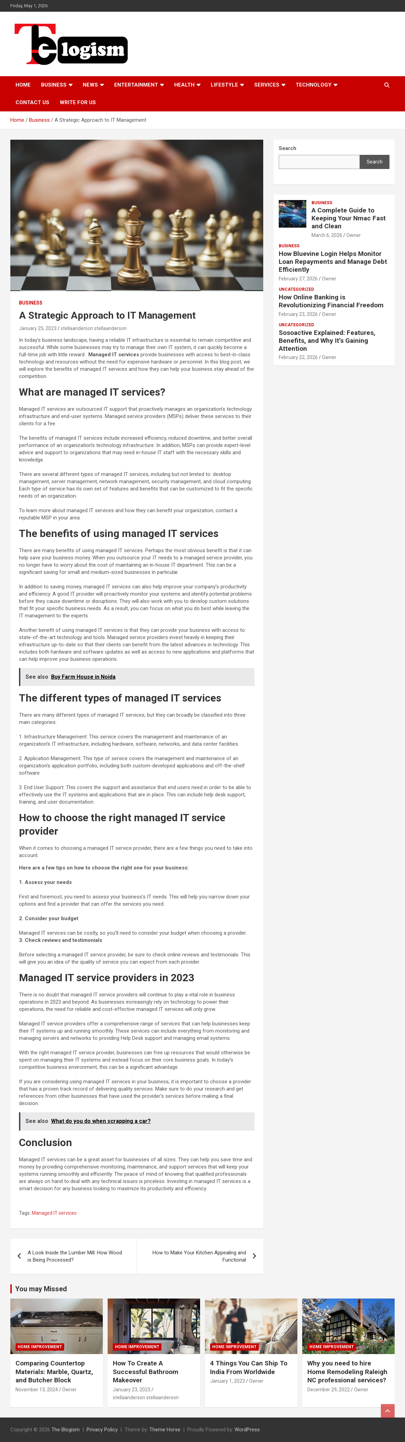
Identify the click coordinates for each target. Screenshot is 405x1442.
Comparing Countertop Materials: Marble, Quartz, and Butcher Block (54, 1371)
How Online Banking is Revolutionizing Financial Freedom (331, 301)
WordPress (247, 1429)
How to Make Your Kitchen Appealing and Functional (199, 1256)
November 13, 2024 (37, 1389)
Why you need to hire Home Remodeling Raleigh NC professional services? (347, 1371)
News (90, 85)
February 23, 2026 (298, 314)
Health (184, 85)
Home (23, 85)
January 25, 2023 (38, 328)
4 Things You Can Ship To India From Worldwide (248, 1367)
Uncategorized (296, 289)
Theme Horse (164, 1429)
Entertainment (136, 85)
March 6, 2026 (327, 235)
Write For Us (78, 102)
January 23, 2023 (131, 1389)
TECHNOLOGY (314, 85)
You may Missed (41, 1289)
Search (375, 162)
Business (54, 85)
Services (266, 85)
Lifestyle (224, 85)
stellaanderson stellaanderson (94, 328)
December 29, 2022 (328, 1389)
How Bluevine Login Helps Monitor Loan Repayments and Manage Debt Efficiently (333, 262)
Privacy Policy (102, 1429)
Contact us (32, 102)
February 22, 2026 (298, 357)
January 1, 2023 (227, 1381)
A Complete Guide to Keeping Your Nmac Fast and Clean (349, 218)
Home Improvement (40, 1346)
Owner (353, 235)
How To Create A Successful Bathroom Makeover (145, 1371)
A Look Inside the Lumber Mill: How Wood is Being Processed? (75, 1256)
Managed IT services (54, 1213)
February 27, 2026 (298, 278)
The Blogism (65, 1429)
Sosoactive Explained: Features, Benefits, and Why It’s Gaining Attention (327, 340)
